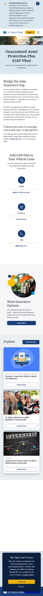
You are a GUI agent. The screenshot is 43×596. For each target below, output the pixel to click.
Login (30, 32)
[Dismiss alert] (38, 3)
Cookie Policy (28, 575)
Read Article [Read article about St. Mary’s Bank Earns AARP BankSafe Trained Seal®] (21, 426)
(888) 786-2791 (16, 139)
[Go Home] (14, 32)
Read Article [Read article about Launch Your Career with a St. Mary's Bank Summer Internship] (21, 469)
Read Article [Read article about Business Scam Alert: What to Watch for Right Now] (21, 385)
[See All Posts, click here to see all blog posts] (30, 342)
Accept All (21, 582)
